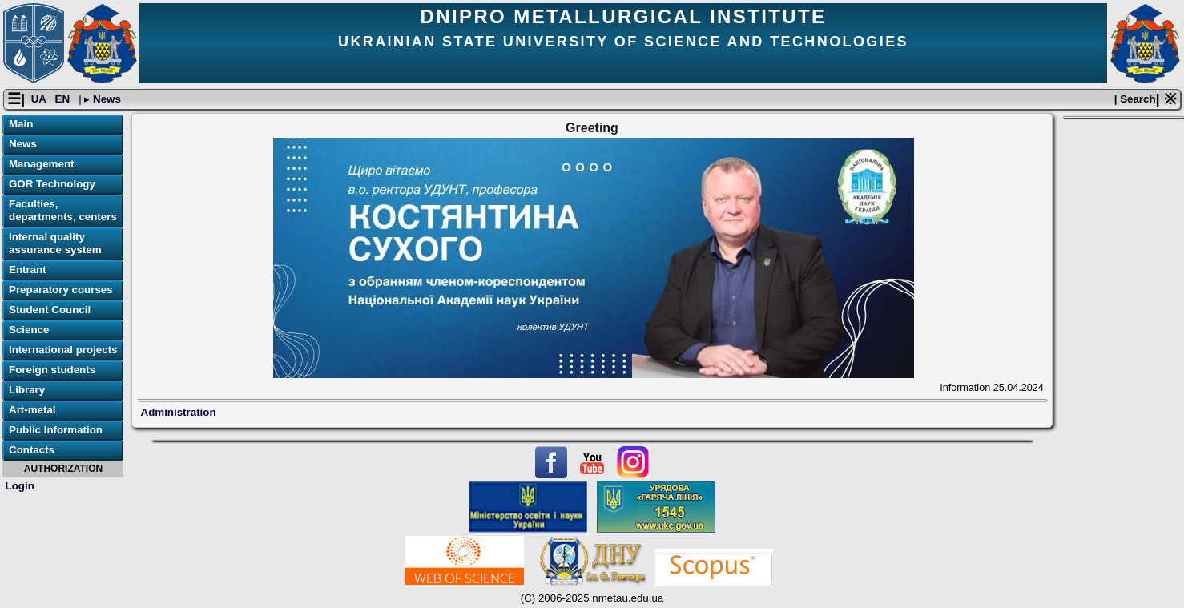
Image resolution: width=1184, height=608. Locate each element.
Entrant (27, 270)
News (105, 99)
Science (29, 330)
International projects (63, 350)
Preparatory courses (61, 290)
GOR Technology (52, 184)
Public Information (56, 430)
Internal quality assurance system (55, 243)
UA (40, 99)
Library (27, 390)
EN (64, 99)
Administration (178, 412)
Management (41, 164)
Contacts (31, 450)
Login (20, 486)
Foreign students (52, 370)
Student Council (50, 310)
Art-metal (32, 410)
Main (21, 124)
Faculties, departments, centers (63, 210)
